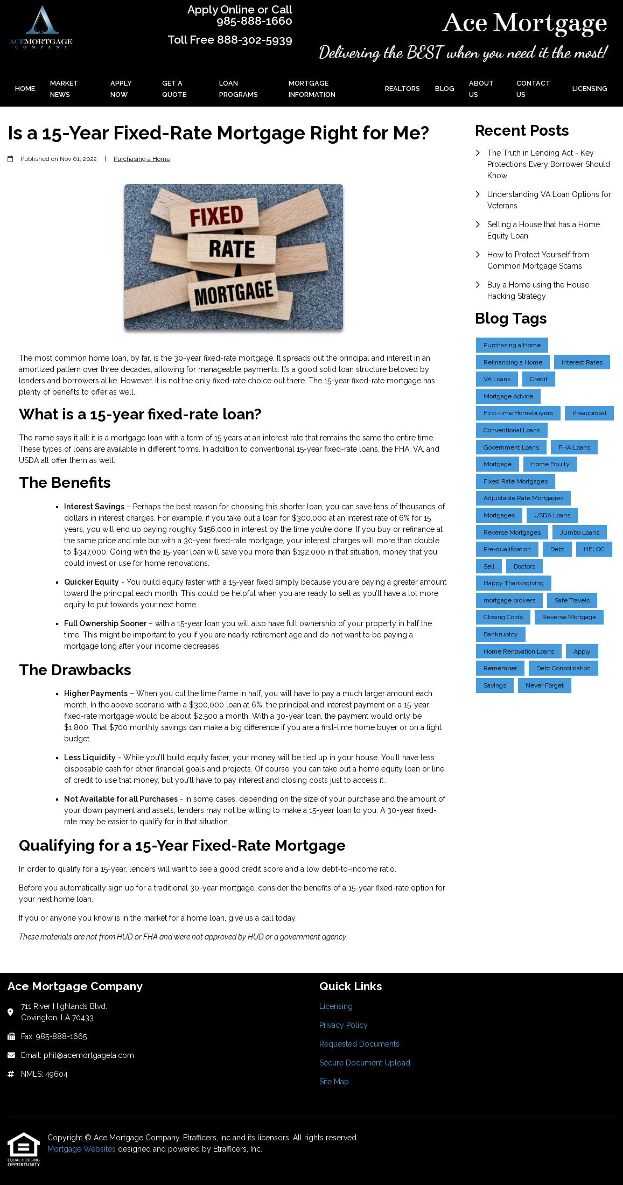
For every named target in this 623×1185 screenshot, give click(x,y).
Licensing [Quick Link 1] (336, 1006)
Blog (444, 89)
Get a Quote (174, 89)
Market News (64, 89)
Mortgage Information (312, 89)
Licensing (589, 89)
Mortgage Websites (82, 1149)
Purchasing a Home (142, 159)
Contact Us (533, 89)
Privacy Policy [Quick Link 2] (343, 1025)
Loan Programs (238, 89)
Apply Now (121, 89)
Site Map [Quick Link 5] (334, 1081)
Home (25, 89)
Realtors (402, 89)
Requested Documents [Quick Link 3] (359, 1044)
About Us (481, 89)
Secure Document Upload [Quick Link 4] (364, 1062)
